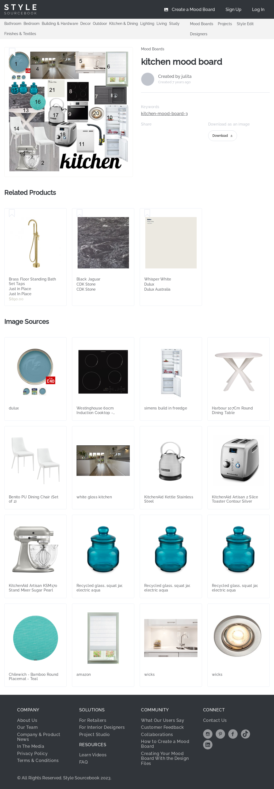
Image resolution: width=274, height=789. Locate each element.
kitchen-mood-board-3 (164, 113)
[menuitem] (258, 9)
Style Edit (245, 24)
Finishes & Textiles (20, 34)
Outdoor (100, 23)
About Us (27, 720)
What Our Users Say (162, 720)
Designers (198, 34)
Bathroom (12, 23)
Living (162, 23)
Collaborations (157, 734)
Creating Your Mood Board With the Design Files (165, 758)
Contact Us (215, 720)
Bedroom (32, 23)
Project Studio (94, 734)
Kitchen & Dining (123, 23)
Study (174, 23)
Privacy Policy (32, 753)
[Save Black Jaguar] (80, 213)
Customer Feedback (162, 727)
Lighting (147, 23)
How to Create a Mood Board (165, 744)
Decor (85, 23)
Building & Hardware (60, 23)
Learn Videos (93, 754)
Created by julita (175, 76)
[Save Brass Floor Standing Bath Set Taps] (12, 213)
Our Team (27, 727)
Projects (225, 24)
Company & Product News (38, 737)
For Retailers (92, 720)
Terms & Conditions (38, 760)
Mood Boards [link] (152, 49)
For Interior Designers (102, 727)
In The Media (30, 746)
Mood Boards (201, 24)
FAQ (83, 762)
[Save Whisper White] (147, 213)
